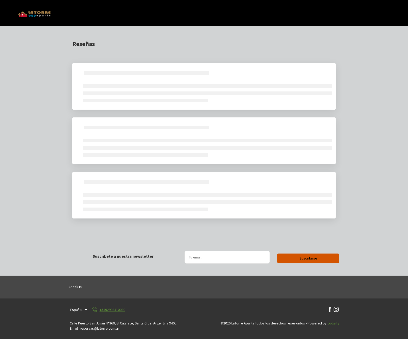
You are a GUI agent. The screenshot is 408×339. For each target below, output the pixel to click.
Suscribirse (308, 258)
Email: (74, 328)
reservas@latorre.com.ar (99, 328)
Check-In (75, 286)
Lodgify (333, 323)
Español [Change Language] (79, 309)
